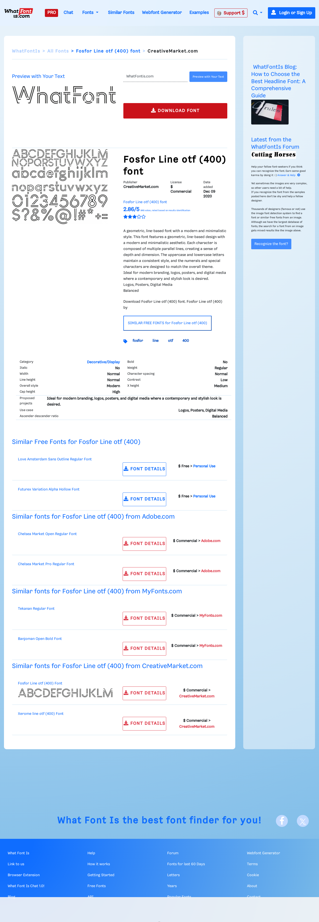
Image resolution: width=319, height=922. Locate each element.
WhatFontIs (26, 51)
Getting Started (100, 875)
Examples (199, 12)
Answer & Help (288, 175)
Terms (252, 864)
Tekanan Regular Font (36, 609)
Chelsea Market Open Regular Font (47, 534)
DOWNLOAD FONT (175, 110)
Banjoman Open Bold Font (40, 639)
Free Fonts (96, 886)
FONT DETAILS (144, 468)
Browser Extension (24, 875)
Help (91, 853)
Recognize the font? (271, 244)
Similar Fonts (121, 12)
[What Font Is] (19, 13)
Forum (172, 853)
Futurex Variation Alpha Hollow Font (49, 490)
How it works (98, 864)
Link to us (16, 864)
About (252, 886)
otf (170, 341)
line (156, 341)
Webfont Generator (162, 12)
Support (231, 13)
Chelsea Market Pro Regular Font (46, 564)
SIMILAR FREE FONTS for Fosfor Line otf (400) (167, 323)
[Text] (155, 76)
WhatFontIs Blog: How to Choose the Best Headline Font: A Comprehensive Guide (278, 81)
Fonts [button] (88, 12)
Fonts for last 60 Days (186, 864)
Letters (173, 875)
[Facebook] (282, 821)
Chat (68, 12)
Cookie (253, 875)
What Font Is (88, 821)
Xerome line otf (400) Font (41, 714)
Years (172, 886)
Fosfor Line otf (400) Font (40, 683)
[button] (257, 13)
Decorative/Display (103, 362)
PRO (51, 12)
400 (185, 341)
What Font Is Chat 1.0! (26, 886)
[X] (303, 821)
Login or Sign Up (291, 13)
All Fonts (58, 51)
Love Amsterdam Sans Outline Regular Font (55, 459)
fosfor (138, 341)
